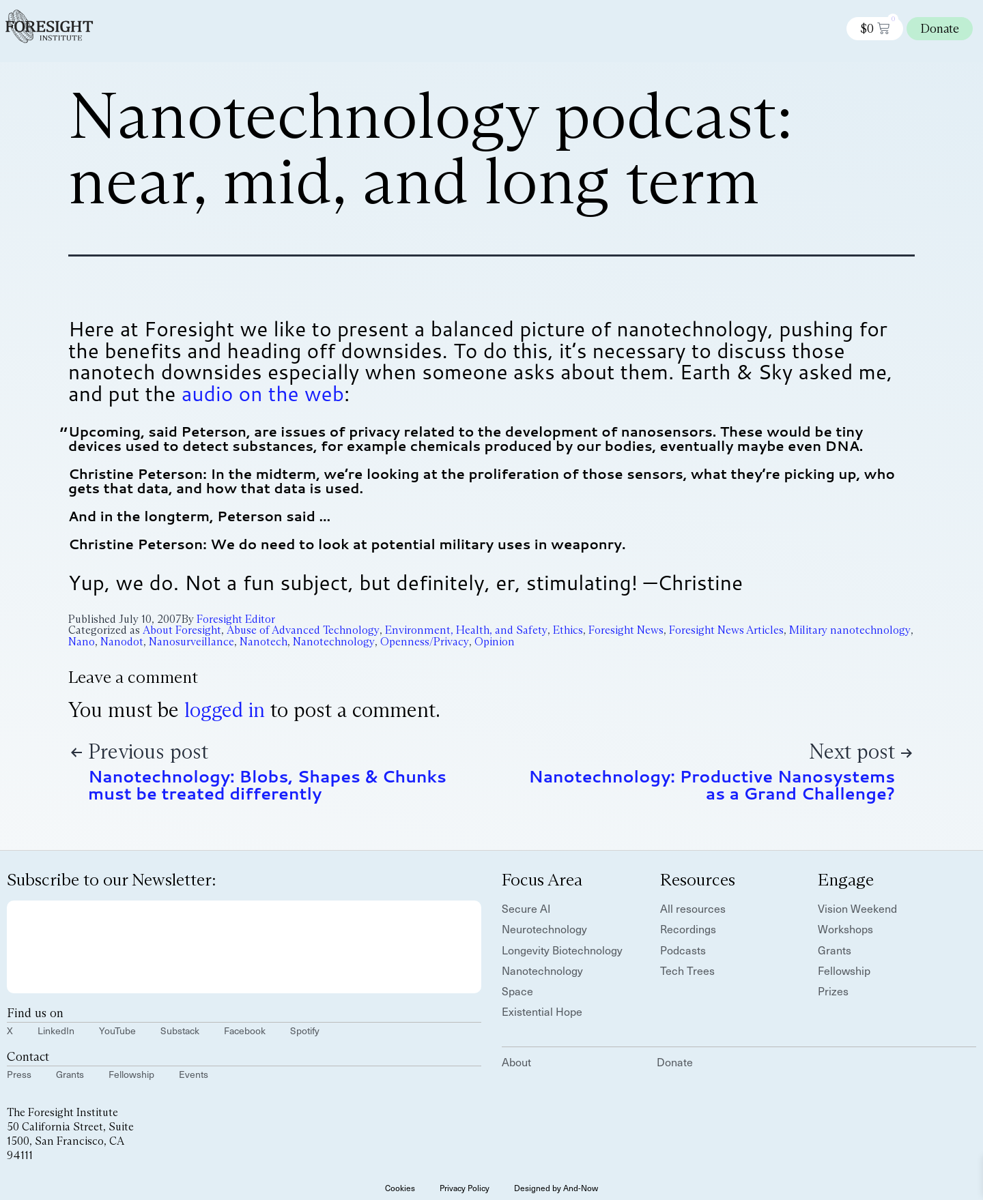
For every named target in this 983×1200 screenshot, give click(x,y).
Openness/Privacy (424, 641)
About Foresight (182, 630)
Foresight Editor (236, 619)
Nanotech (263, 641)
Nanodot (121, 641)
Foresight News (626, 630)
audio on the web (263, 393)
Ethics (568, 630)
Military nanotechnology (850, 630)
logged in (224, 709)
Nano (81, 641)
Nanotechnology (334, 641)
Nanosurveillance (191, 641)
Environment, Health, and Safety (466, 630)
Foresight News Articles (726, 630)
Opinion (494, 641)
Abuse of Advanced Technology (303, 630)
